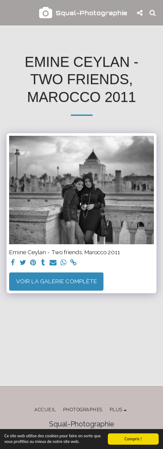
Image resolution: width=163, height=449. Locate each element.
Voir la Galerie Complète (56, 281)
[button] (9, 12)
